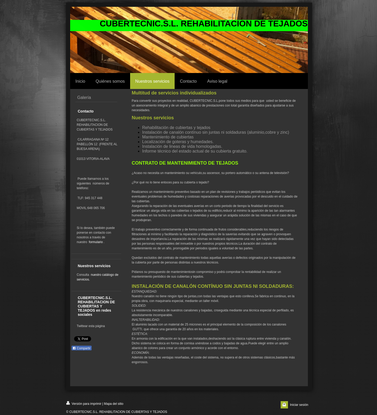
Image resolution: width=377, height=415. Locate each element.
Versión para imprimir (84, 403)
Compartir (82, 348)
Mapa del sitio (113, 404)
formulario (96, 242)
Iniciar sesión (299, 405)
